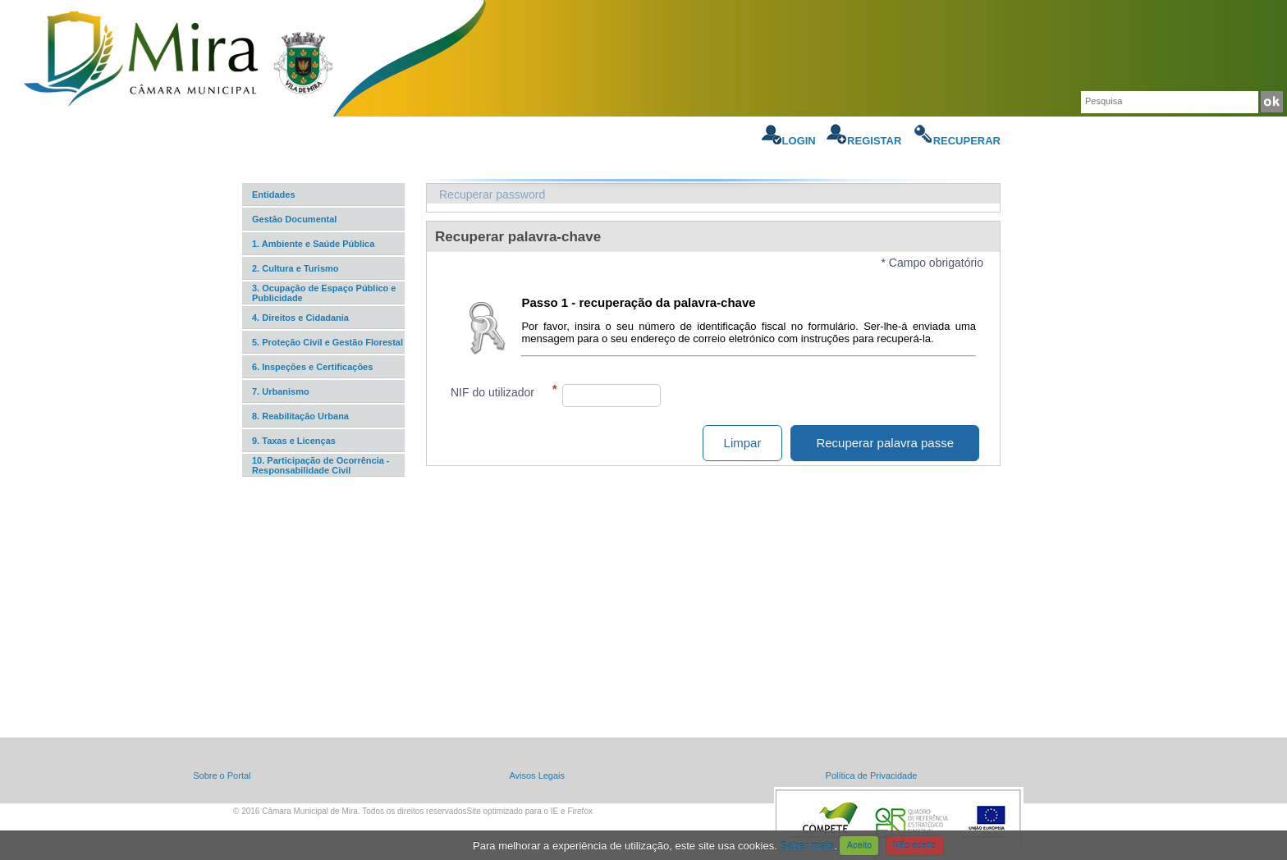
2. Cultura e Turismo (295, 268)
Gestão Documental (294, 219)
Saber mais (807, 845)
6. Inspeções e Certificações (312, 367)
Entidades (273, 194)
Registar (864, 141)
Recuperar (957, 141)
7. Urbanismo (280, 391)
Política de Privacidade (872, 775)
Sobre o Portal (221, 775)
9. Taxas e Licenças (294, 441)
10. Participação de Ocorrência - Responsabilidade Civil (321, 465)
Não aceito (915, 845)
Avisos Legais (537, 775)
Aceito (860, 845)
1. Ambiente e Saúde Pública (313, 244)
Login (789, 141)
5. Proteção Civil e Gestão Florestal (327, 342)
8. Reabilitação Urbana (300, 416)
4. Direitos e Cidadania (300, 317)
